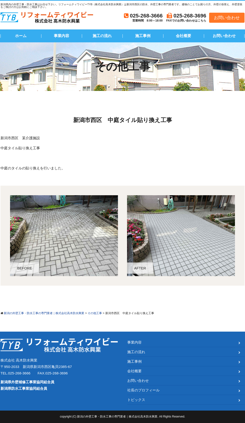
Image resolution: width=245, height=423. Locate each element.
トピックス (136, 400)
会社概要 (183, 36)
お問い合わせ (227, 17)
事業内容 (61, 36)
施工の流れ (102, 36)
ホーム (21, 36)
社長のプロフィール (143, 390)
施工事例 (142, 36)
